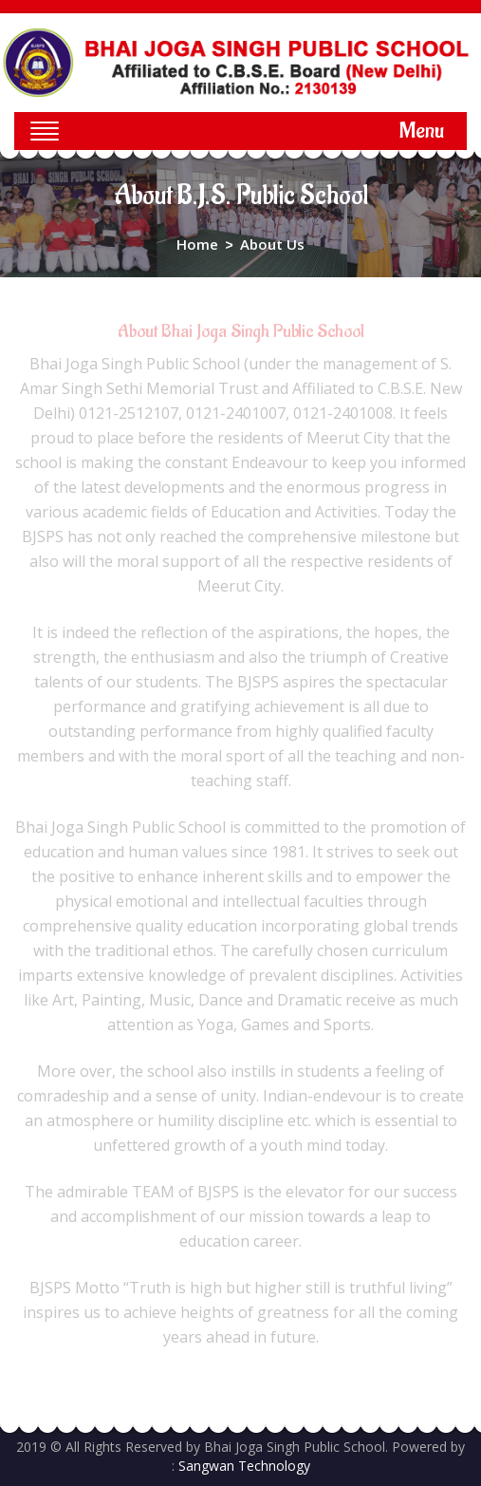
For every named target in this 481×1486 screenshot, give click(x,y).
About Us (272, 244)
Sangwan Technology (244, 1466)
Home (197, 244)
